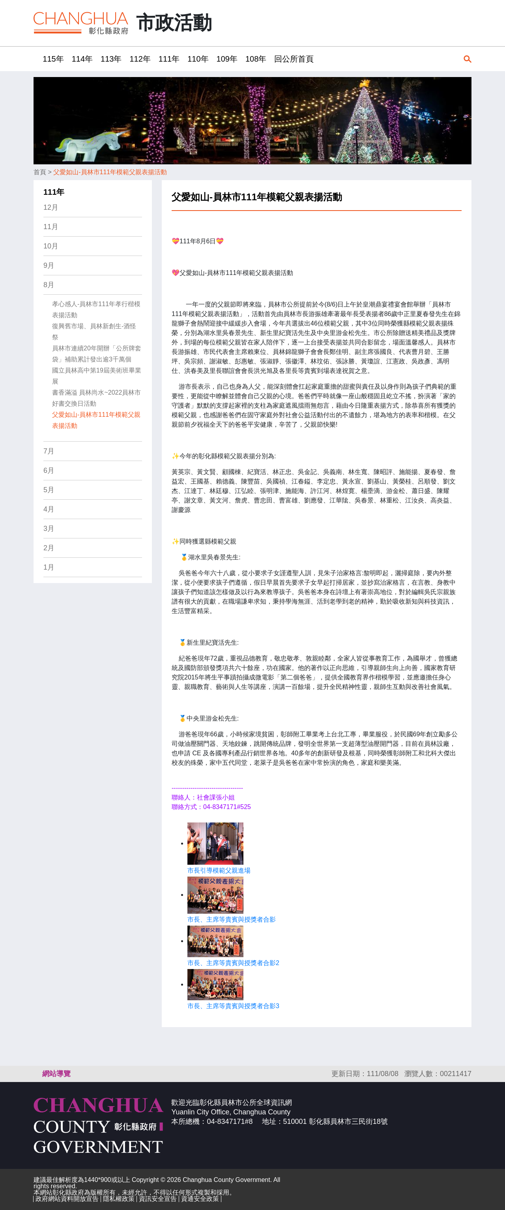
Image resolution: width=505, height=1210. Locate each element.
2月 (48, 548)
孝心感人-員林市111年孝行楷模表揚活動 (96, 309)
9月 (48, 265)
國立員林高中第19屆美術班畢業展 (96, 376)
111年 (53, 192)
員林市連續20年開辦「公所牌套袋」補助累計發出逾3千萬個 (96, 354)
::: (36, 58)
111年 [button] (169, 59)
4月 (48, 509)
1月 (48, 567)
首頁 (40, 172)
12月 (50, 207)
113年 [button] (111, 59)
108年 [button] (255, 59)
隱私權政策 (119, 1198)
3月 (48, 529)
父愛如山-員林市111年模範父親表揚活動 (110, 172)
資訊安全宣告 (158, 1198)
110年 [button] (197, 59)
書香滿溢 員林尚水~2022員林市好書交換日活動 (96, 398)
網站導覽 (56, 1074)
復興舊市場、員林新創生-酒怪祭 (94, 332)
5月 (48, 490)
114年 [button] (82, 59)
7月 (48, 451)
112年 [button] (139, 59)
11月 (50, 227)
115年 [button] (53, 59)
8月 (48, 285)
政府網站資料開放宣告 (67, 1198)
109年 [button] (227, 59)
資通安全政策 (200, 1198)
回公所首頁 (294, 59)
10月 (50, 246)
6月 (48, 470)
